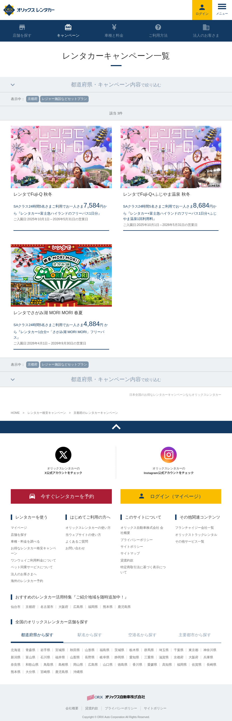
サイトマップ (130, 553)
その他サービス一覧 (189, 541)
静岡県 (119, 657)
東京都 (193, 650)
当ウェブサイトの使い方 (83, 535)
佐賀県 (197, 664)
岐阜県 (104, 657)
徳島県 (122, 664)
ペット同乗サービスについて (32, 567)
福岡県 (93, 607)
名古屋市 (46, 607)
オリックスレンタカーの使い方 (88, 528)
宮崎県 (45, 672)
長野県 (90, 657)
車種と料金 (114, 31)
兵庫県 (208, 657)
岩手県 (45, 650)
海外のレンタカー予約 (27, 581)
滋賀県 (164, 657)
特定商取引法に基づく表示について (143, 569)
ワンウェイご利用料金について (33, 560)
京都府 (30, 607)
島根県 (63, 664)
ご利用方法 (158, 31)
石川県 (45, 657)
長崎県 (211, 664)
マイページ (19, 528)
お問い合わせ (75, 548)
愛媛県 (152, 664)
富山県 (30, 657)
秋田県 (75, 650)
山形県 (90, 650)
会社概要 (71, 708)
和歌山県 (32, 664)
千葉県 (178, 650)
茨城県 (119, 650)
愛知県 (134, 657)
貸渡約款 (126, 560)
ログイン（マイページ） (170, 496)
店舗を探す (19, 535)
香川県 (137, 664)
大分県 (30, 672)
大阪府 (63, 607)
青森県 (30, 650)
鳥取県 (48, 664)
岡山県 (78, 664)
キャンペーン (68, 31)
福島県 (104, 650)
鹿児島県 (124, 607)
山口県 (108, 664)
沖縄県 (78, 672)
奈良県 (15, 664)
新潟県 (15, 657)
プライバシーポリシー (136, 540)
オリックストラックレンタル (196, 535)
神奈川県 (209, 650)
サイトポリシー (131, 547)
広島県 (78, 607)
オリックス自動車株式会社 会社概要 (141, 530)
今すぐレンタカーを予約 (61, 496)
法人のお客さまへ (24, 574)
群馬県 (149, 650)
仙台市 (15, 607)
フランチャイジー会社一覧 (194, 528)
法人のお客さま (206, 31)
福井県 (60, 657)
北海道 (15, 650)
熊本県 (108, 607)
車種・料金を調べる (25, 541)
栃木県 (134, 650)
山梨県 (75, 657)
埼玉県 (164, 650)
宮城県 (60, 650)
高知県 (167, 664)
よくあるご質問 (76, 541)
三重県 (149, 657)
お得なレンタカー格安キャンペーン (33, 550)
